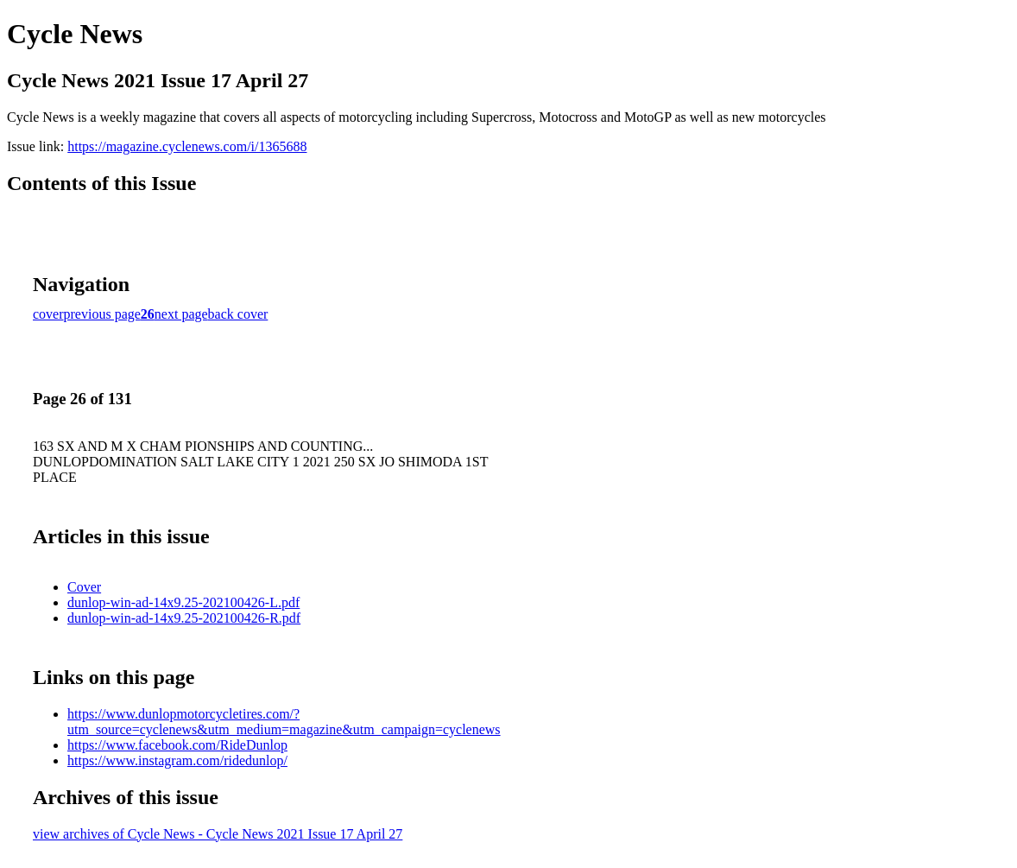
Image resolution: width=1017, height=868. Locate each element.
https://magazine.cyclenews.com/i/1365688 (186, 146)
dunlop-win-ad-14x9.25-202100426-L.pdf (183, 602)
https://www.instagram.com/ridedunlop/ (177, 760)
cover (48, 314)
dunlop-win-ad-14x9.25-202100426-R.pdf (183, 618)
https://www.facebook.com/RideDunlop (177, 745)
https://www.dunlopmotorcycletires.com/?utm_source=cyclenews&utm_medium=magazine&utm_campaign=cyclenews (284, 721)
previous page (102, 314)
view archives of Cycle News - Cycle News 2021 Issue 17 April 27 (217, 834)
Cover (84, 587)
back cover (238, 314)
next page (181, 314)
